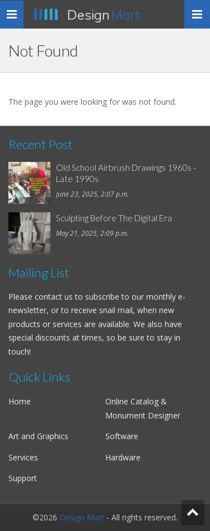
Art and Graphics (38, 436)
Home (19, 401)
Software (121, 436)
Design (103, 14)
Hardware (123, 457)
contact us (54, 296)
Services (23, 457)
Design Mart (81, 517)
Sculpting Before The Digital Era (114, 218)
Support (22, 478)
